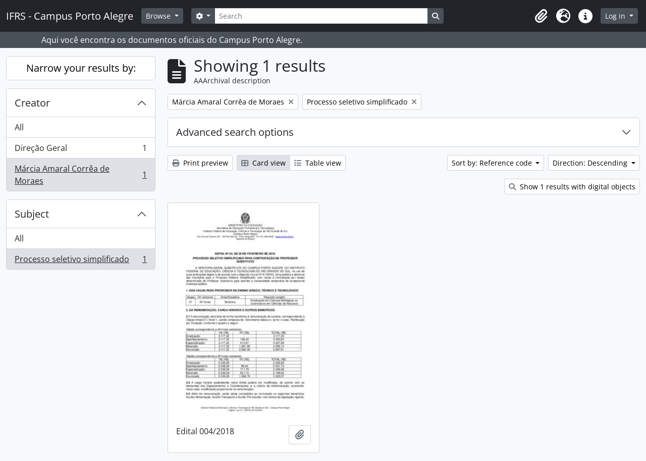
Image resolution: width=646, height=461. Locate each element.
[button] (541, 16)
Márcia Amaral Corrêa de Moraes (80, 174)
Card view (263, 163)
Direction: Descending (591, 163)
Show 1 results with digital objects (572, 186)
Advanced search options (235, 132)
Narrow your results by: (81, 68)
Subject (32, 214)
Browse (159, 16)
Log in (616, 16)
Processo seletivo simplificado (80, 261)
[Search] (320, 16)
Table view (317, 163)
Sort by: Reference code (493, 163)
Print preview (200, 163)
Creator (32, 103)
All (19, 127)
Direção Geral (80, 150)
